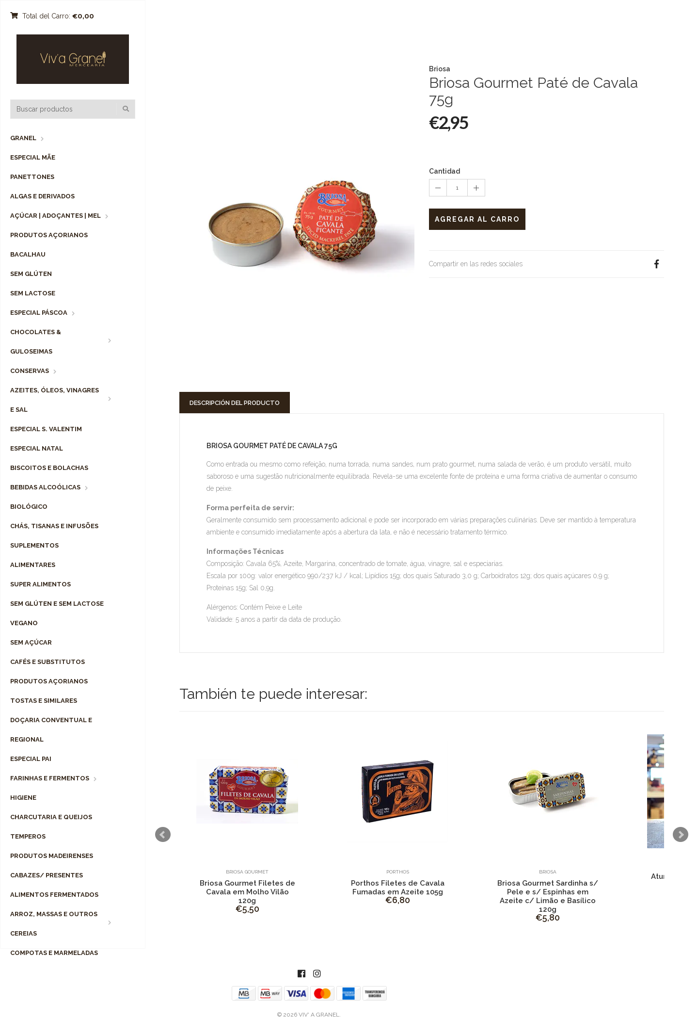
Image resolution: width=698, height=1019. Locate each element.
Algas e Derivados (42, 196)
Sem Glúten (31, 273)
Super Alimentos (40, 584)
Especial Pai (30, 758)
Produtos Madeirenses (51, 855)
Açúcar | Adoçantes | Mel (55, 215)
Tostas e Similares (43, 700)
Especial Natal (36, 448)
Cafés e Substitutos (47, 661)
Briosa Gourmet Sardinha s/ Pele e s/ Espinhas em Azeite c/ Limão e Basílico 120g (547, 896)
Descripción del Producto (235, 402)
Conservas (29, 370)
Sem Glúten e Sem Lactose (57, 603)
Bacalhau (28, 254)
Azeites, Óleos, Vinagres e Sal (54, 400)
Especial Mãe (32, 157)
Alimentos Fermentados (54, 894)
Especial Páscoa (38, 312)
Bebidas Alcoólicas (45, 487)
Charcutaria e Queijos (51, 817)
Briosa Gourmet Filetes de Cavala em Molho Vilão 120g (247, 892)
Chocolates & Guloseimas (35, 341)
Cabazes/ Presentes (46, 875)
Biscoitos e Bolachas (49, 467)
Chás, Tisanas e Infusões (54, 526)
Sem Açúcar (31, 642)
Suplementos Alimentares (34, 555)
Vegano (24, 623)
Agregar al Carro (477, 219)
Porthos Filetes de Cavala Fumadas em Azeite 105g (397, 887)
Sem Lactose (32, 293)
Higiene (23, 797)
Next (680, 834)
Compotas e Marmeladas (54, 952)
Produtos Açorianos (49, 235)
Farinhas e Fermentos (49, 778)
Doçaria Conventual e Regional (51, 729)
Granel (23, 138)
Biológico (29, 506)
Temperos (28, 836)
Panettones (32, 176)
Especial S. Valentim (46, 429)
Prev (163, 834)
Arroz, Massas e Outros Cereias (53, 923)
